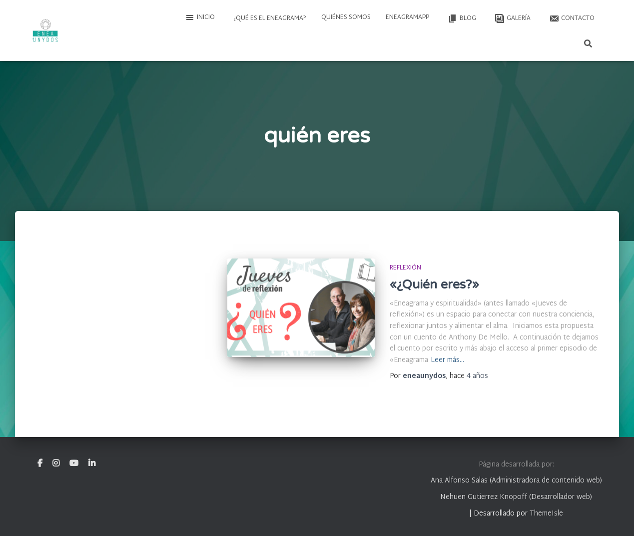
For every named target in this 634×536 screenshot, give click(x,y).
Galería (512, 18)
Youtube (73, 463)
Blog (461, 18)
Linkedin (91, 463)
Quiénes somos (346, 17)
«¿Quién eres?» (434, 284)
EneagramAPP (407, 17)
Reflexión (405, 268)
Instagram (55, 463)
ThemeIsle (546, 514)
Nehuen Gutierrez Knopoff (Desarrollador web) (516, 497)
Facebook (39, 463)
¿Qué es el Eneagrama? (269, 18)
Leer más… (447, 360)
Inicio (200, 17)
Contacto (571, 18)
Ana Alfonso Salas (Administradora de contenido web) (516, 480)
